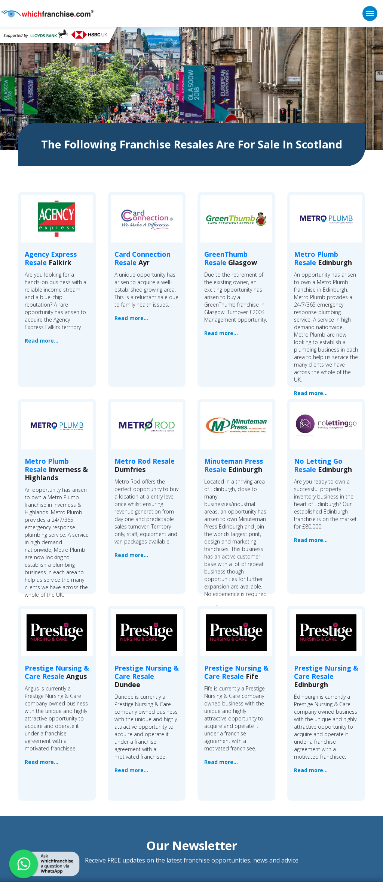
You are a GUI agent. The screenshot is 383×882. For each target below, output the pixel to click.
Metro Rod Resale (144, 461)
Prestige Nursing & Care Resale (57, 672)
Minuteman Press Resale (233, 465)
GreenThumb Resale (226, 258)
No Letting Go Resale (318, 465)
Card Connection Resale (142, 258)
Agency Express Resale (51, 258)
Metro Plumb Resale (316, 258)
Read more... (41, 340)
